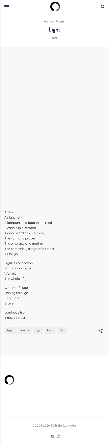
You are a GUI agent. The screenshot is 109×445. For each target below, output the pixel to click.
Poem (50, 330)
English (10, 330)
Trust (62, 330)
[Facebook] (51, 437)
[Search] (103, 6)
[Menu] (6, 6)
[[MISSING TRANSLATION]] (101, 331)
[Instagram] (57, 437)
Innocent (25, 330)
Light (38, 330)
